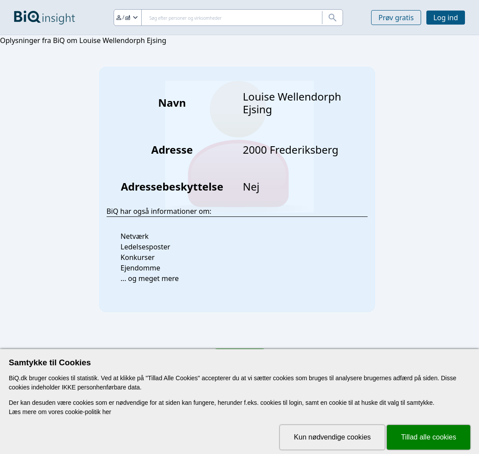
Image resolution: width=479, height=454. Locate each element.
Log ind (445, 17)
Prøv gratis (396, 17)
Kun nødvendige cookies (332, 437)
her (106, 411)
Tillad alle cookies (428, 437)
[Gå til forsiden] (44, 18)
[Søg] (228, 17)
